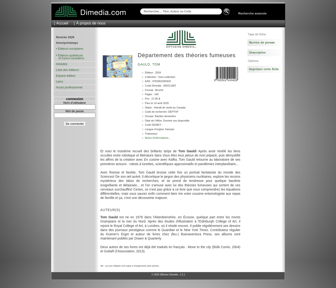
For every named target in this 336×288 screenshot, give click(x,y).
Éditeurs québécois (70, 55)
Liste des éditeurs (67, 70)
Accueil (62, 23)
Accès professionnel (69, 87)
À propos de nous (90, 23)
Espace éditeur (66, 75)
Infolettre (61, 64)
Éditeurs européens (70, 48)
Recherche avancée (252, 13)
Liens (59, 81)
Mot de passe (75, 111)
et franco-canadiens (70, 58)
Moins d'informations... (158, 137)
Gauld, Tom (149, 64)
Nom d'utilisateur (74, 102)
